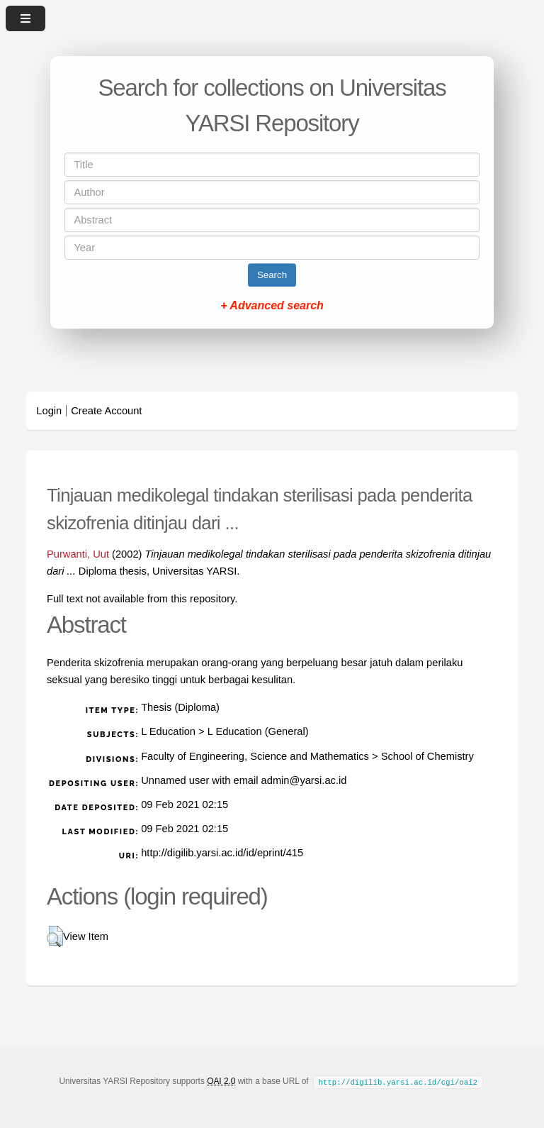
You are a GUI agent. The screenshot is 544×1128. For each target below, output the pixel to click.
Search (272, 275)
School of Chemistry (427, 756)
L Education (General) (258, 731)
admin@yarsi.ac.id (304, 780)
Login (49, 410)
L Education (168, 731)
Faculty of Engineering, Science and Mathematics (255, 756)
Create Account (106, 410)
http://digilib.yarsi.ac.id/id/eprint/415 (222, 852)
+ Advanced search (272, 305)
